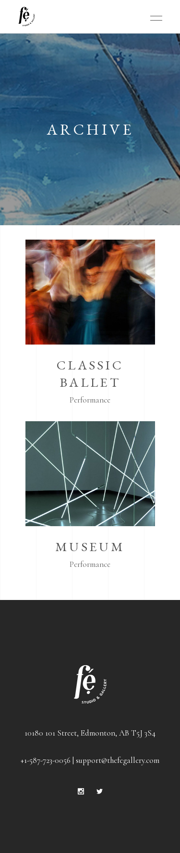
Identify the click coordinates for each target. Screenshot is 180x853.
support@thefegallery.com (117, 760)
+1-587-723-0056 (46, 760)
